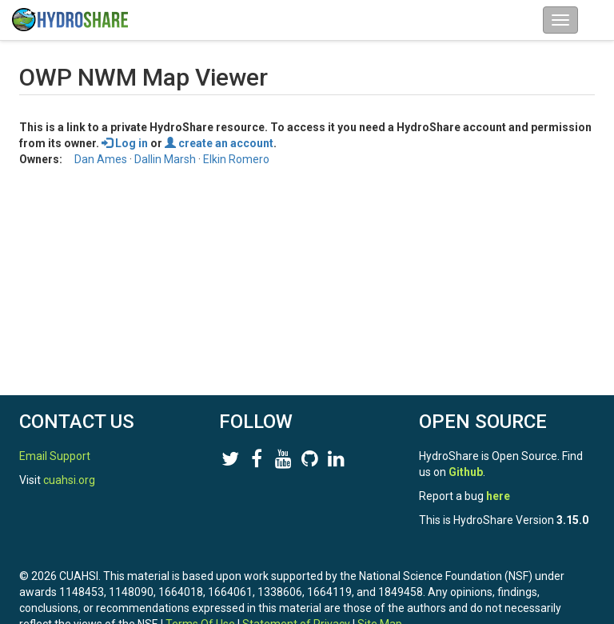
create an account (219, 143)
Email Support (54, 456)
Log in (125, 143)
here (498, 496)
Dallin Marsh (165, 159)
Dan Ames (100, 159)
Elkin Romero (236, 159)
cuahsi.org (69, 480)
